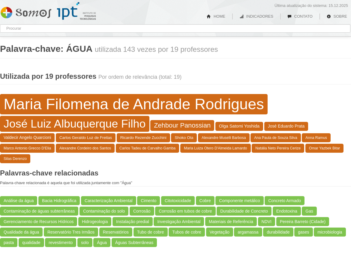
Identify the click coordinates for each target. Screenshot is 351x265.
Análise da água (19, 200)
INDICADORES (256, 16)
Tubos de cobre (186, 232)
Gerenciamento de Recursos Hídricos (39, 221)
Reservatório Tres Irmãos (70, 232)
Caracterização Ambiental (109, 200)
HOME (216, 16)
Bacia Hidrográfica (59, 200)
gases (303, 232)
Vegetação (220, 232)
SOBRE (337, 16)
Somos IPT (26, 11)
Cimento (148, 200)
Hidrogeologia (95, 221)
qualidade (31, 242)
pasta (9, 242)
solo (85, 242)
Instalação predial (132, 221)
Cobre (205, 200)
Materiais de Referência (231, 221)
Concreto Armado (284, 200)
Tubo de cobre (150, 232)
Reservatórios (116, 232)
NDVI (267, 221)
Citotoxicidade (178, 200)
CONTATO (300, 16)
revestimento (61, 242)
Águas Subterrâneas (134, 242)
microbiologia (329, 232)
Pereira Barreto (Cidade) (303, 221)
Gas (309, 211)
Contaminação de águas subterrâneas (39, 211)
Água (102, 242)
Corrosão (142, 211)
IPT (76, 11)
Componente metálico (239, 200)
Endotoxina (286, 211)
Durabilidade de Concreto (244, 211)
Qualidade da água (21, 232)
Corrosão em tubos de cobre (185, 211)
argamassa (248, 232)
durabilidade (278, 232)
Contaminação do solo (104, 211)
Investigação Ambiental (178, 221)
